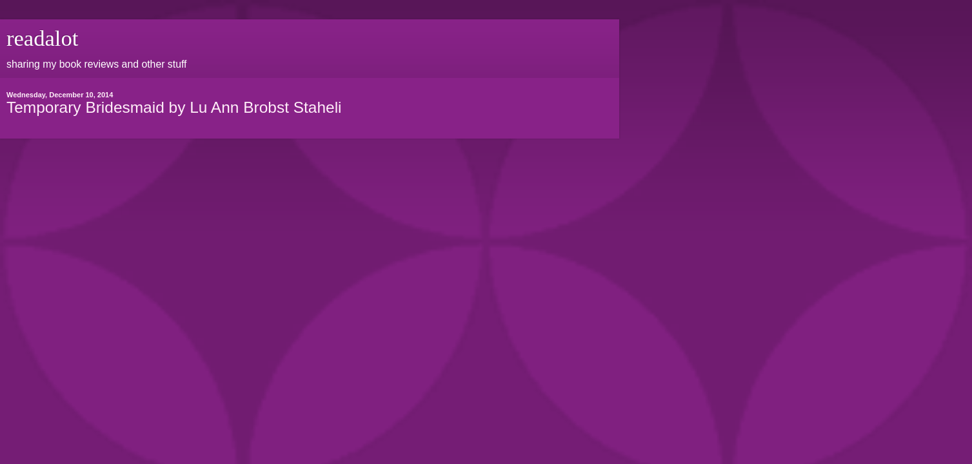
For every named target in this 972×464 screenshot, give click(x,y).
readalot (42, 38)
